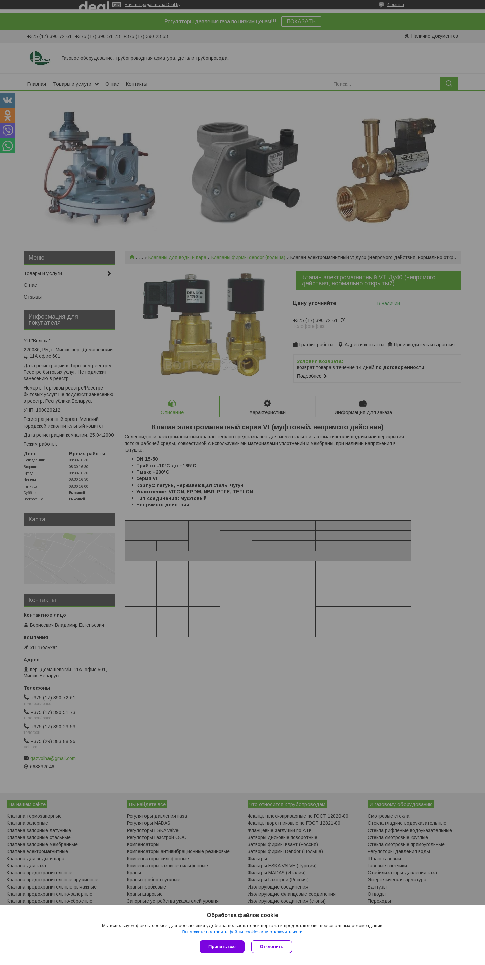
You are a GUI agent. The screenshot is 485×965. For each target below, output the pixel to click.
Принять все (222, 946)
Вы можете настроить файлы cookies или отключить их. (240, 931)
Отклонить (271, 946)
